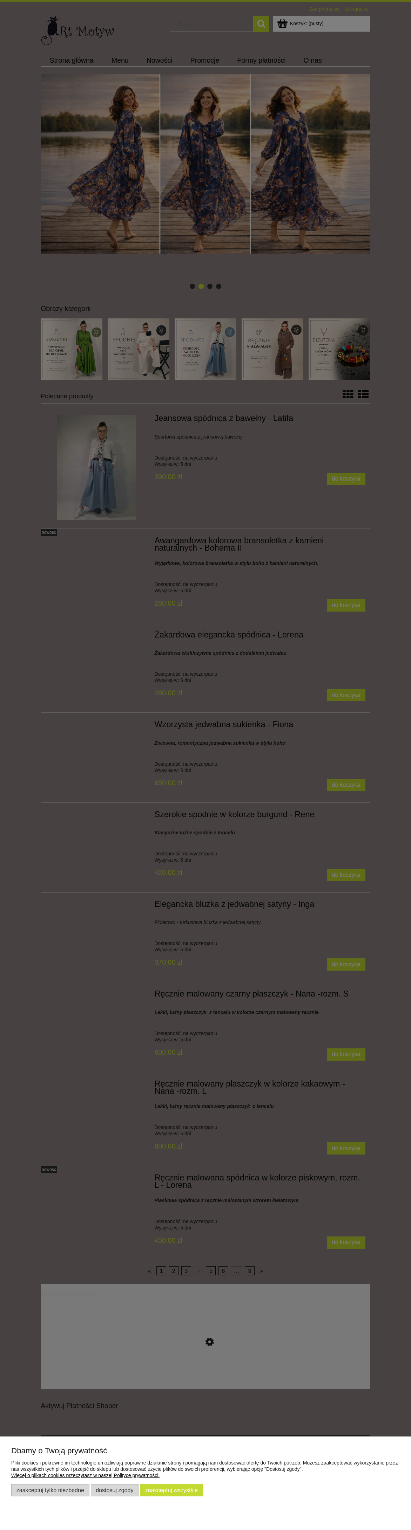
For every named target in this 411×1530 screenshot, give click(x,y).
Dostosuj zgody (114, 1490)
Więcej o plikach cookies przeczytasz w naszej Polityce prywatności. (85, 1475)
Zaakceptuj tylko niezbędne (50, 1490)
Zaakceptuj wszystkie (171, 1490)
